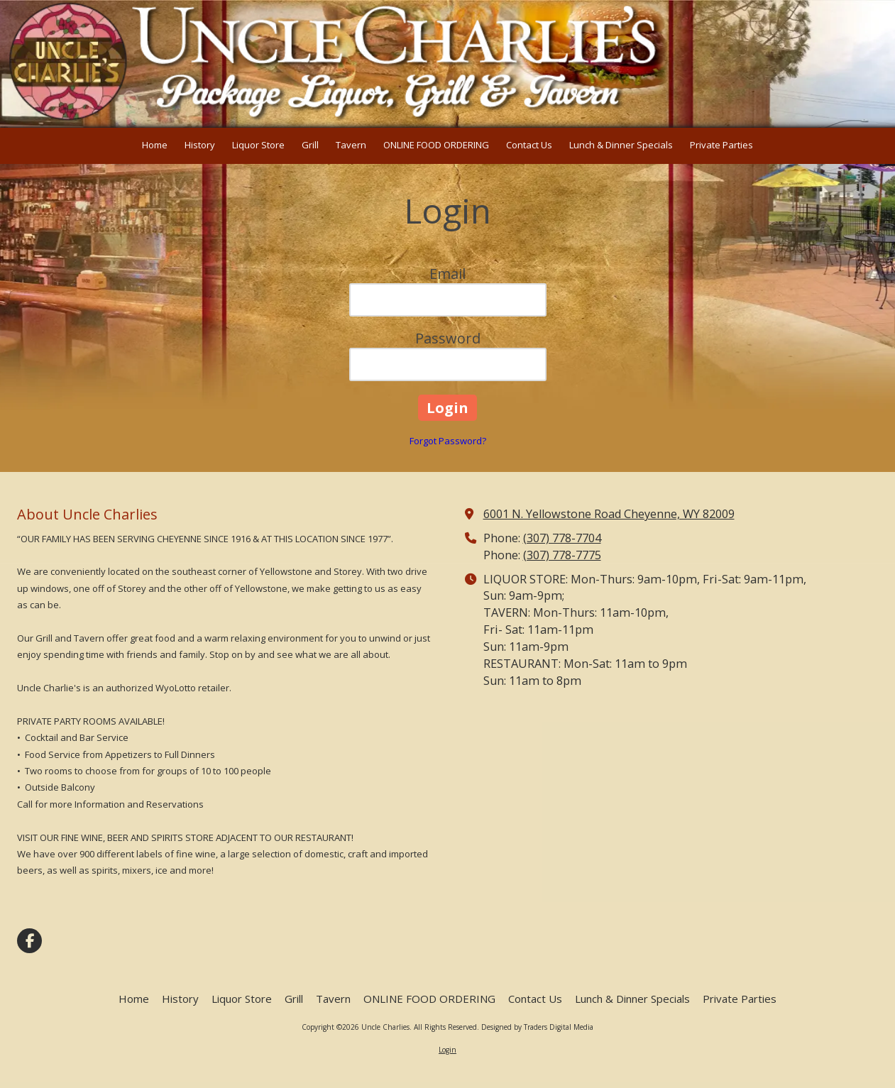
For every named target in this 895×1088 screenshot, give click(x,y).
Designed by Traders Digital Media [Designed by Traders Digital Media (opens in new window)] (537, 1027)
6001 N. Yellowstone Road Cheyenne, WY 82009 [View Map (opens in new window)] (609, 514)
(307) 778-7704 (562, 538)
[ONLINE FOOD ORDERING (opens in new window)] (436, 146)
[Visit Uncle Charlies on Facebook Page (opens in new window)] (29, 940)
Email (447, 273)
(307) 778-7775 (562, 555)
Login (447, 1050)
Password (448, 338)
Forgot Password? (448, 440)
